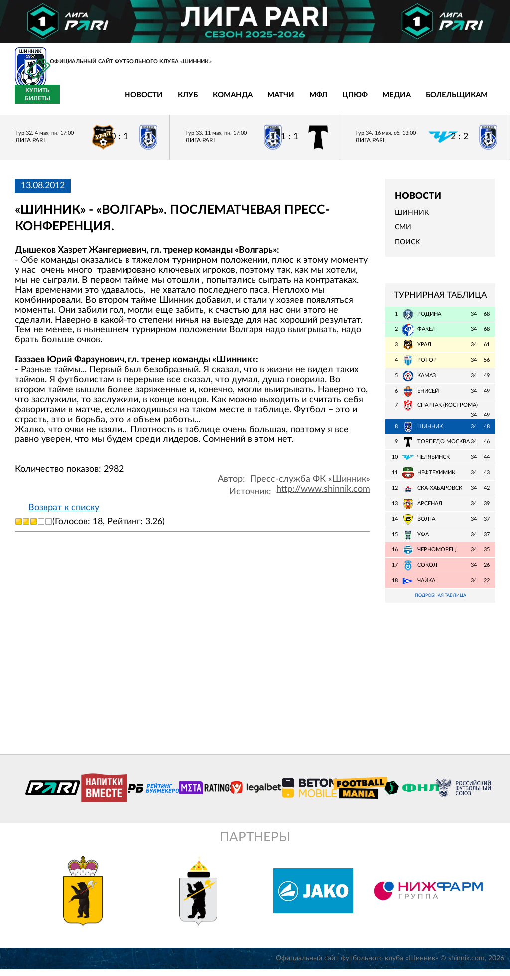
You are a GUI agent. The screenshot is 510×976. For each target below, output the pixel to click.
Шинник (412, 218)
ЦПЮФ (282, 101)
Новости (71, 101)
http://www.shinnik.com (323, 494)
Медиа (324, 101)
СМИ (403, 233)
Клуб (115, 101)
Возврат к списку (63, 513)
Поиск (407, 248)
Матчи (208, 101)
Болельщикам (384, 101)
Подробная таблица (440, 602)
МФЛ (246, 101)
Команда (160, 101)
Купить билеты (473, 100)
